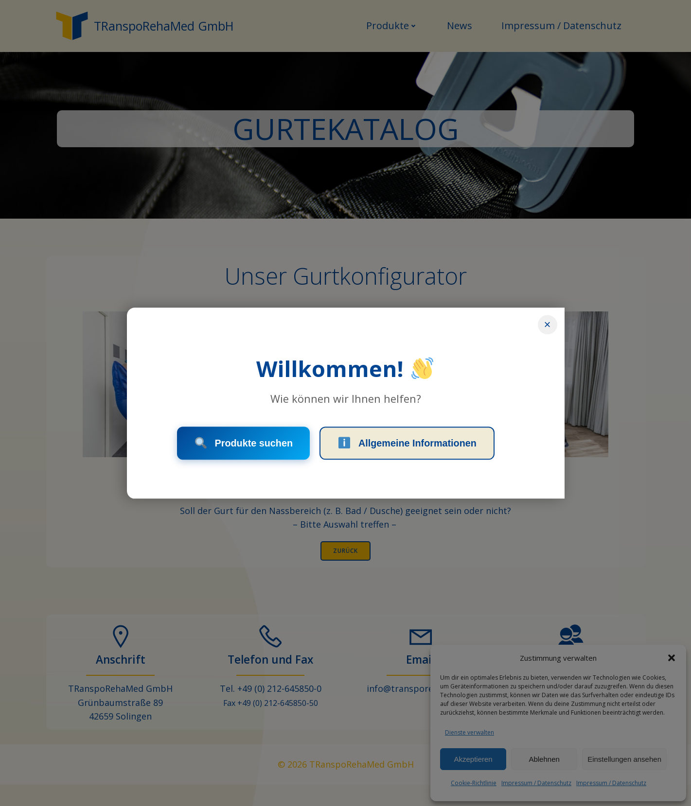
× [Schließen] (547, 323)
